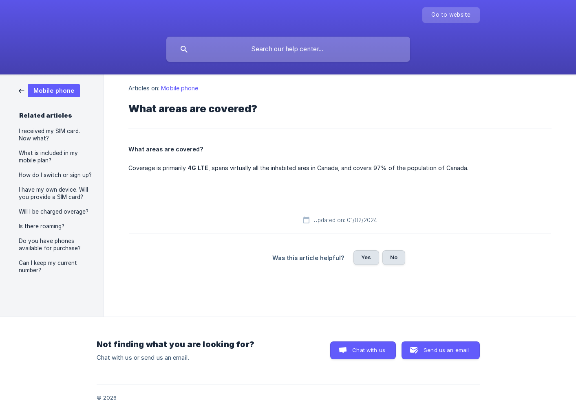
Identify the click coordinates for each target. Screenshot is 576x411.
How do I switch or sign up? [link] (55, 175)
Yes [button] (366, 257)
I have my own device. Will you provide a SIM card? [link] (53, 193)
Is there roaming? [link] (41, 226)
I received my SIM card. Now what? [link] (49, 135)
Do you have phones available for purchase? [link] (50, 244)
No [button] (393, 257)
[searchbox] (288, 49)
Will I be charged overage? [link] (53, 211)
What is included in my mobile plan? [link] (48, 157)
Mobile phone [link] (179, 88)
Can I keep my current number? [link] (48, 266)
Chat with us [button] (368, 350)
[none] (450, 15)
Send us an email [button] (446, 350)
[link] (49, 90)
